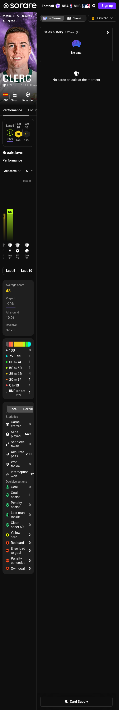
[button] (94, 6)
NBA (67, 6)
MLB (82, 6)
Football (51, 6)
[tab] (74, 18)
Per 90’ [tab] (28, 409)
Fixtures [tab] (34, 110)
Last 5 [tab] (10, 271)
